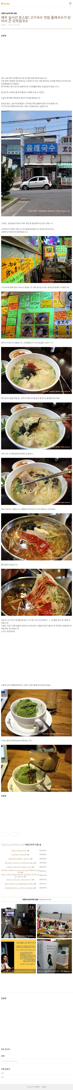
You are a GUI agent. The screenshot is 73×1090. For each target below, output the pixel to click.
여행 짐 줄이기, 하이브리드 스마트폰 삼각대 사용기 (19, 863)
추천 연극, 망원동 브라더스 (19, 850)
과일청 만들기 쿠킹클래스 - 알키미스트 (19, 859)
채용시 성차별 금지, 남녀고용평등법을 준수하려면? (19, 884)
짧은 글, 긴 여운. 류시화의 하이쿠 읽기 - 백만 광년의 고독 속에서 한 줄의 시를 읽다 (20, 875)
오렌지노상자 (7, 844)
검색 (69, 1061)
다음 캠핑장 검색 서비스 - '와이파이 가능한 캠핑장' (19, 888)
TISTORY (37, 1087)
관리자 (44, 1087)
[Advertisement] (36, 52)
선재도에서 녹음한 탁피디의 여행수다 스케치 (19, 867)
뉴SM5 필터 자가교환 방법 (18, 855)
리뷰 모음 (19, 844)
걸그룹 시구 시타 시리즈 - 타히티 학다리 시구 (19, 880)
